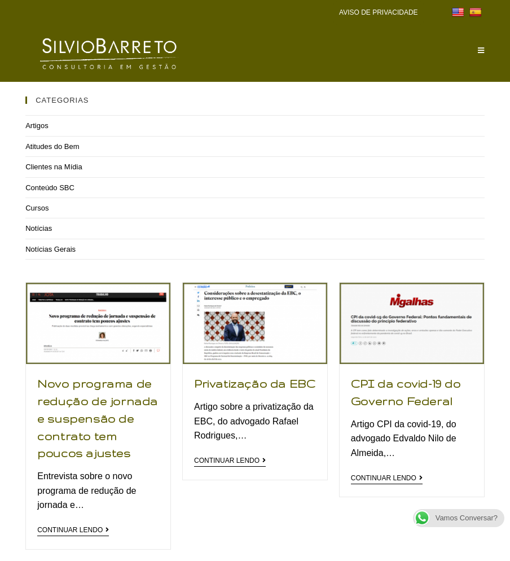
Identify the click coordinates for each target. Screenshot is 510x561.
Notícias (38, 228)
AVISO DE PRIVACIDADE (378, 12)
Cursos (37, 208)
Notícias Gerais (50, 249)
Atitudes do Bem (52, 146)
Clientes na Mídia (53, 167)
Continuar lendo (73, 530)
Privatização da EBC (254, 384)
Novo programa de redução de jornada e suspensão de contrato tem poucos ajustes (97, 418)
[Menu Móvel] (481, 50)
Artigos (36, 125)
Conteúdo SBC (49, 187)
